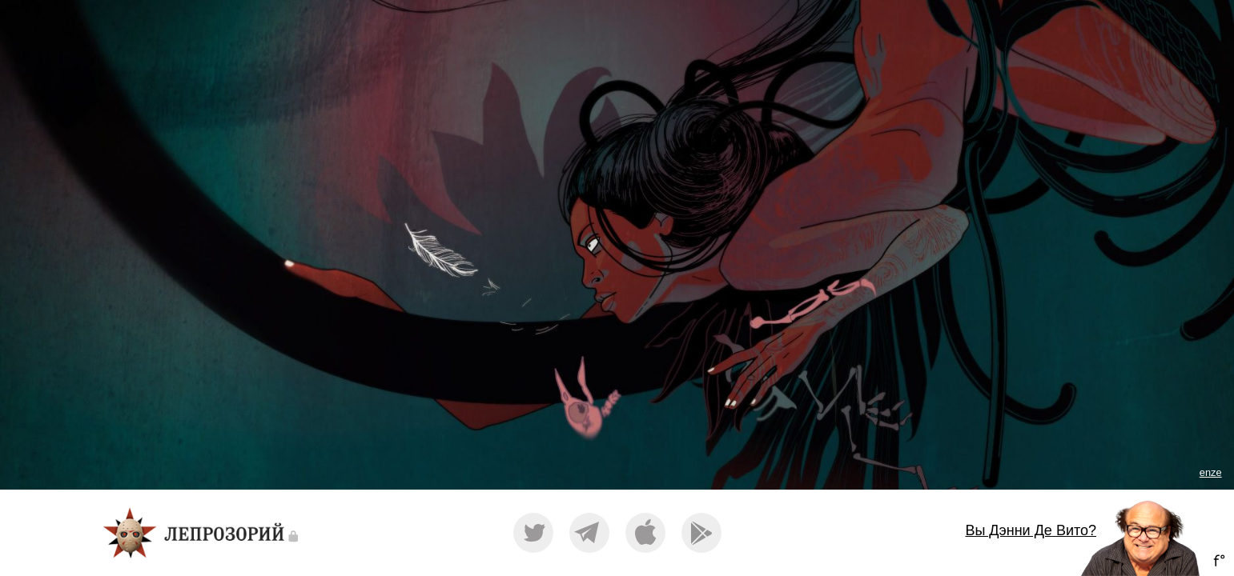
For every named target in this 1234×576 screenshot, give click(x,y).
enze (1211, 472)
